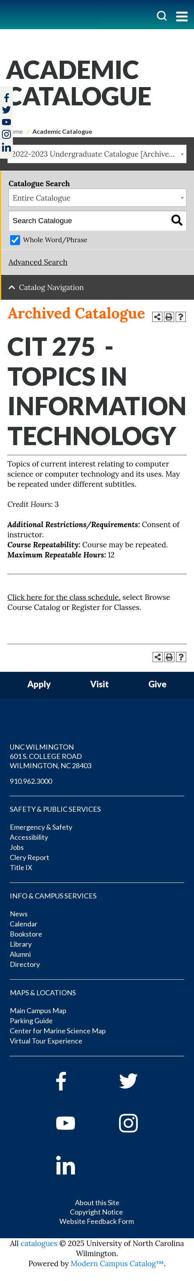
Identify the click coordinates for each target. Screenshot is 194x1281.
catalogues (39, 1243)
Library (21, 944)
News (19, 913)
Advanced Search (38, 262)
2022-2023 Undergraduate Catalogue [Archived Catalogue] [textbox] (99, 154)
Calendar (23, 923)
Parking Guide (31, 1020)
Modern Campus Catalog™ (117, 1263)
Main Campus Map (38, 1010)
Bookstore (26, 934)
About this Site (97, 1202)
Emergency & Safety (41, 827)
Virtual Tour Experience (46, 1040)
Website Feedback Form (96, 1221)
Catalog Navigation (51, 287)
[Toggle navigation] (182, 17)
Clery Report (29, 857)
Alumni (20, 954)
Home (14, 131)
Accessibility (29, 837)
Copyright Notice (96, 1212)
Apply (39, 684)
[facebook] (76, 1081)
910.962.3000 (31, 781)
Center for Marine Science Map (58, 1030)
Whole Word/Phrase (55, 240)
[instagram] (6, 134)
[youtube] (76, 1123)
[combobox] (97, 154)
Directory (25, 964)
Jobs (17, 847)
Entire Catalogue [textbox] (42, 198)
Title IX (21, 867)
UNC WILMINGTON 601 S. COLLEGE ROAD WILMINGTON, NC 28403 (50, 756)
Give (157, 684)
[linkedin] (76, 1165)
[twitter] (6, 110)
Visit (99, 684)
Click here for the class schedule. (64, 597)
